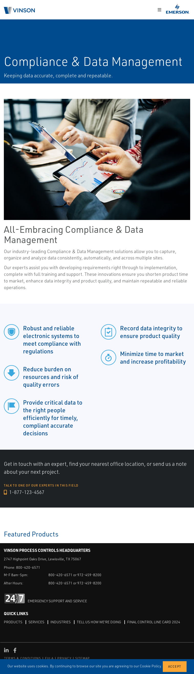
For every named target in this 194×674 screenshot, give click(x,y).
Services (36, 621)
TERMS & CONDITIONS (22, 658)
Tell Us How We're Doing (99, 621)
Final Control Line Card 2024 (153, 621)
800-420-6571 (28, 567)
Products (13, 621)
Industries (60, 621)
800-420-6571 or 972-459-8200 (74, 574)
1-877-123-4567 (24, 492)
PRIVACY (64, 658)
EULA (49, 658)
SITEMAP (82, 658)
